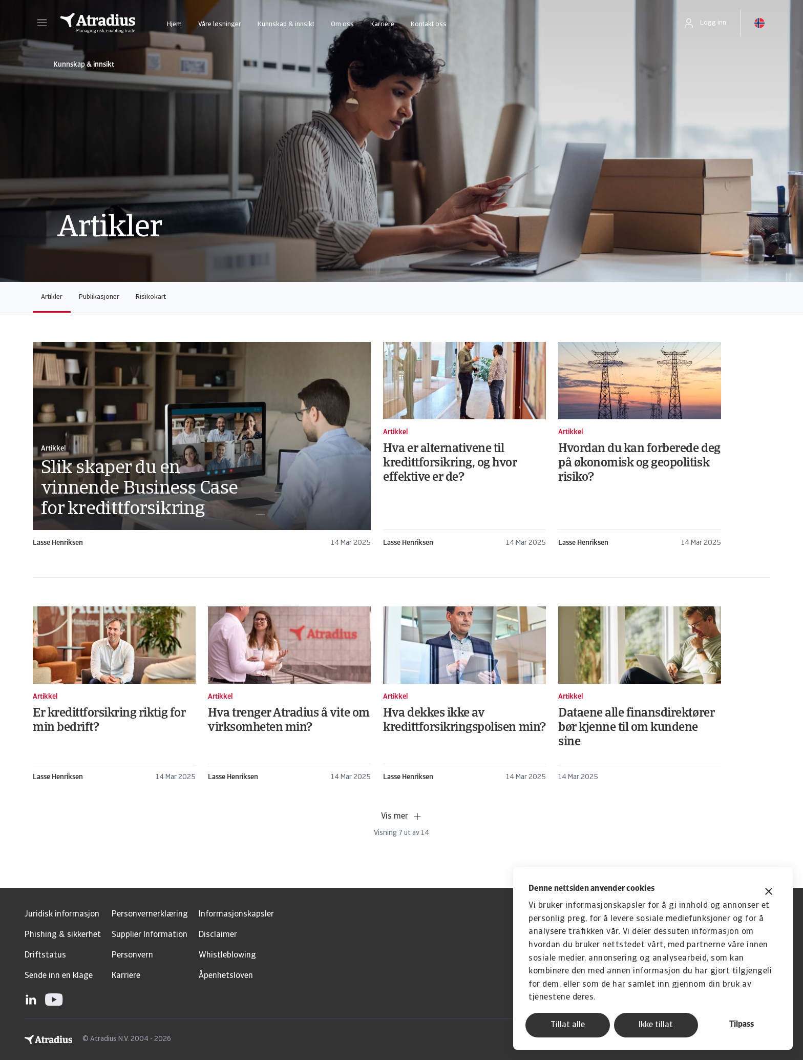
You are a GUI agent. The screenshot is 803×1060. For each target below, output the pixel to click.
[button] (42, 23)
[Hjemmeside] (97, 23)
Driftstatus (45, 955)
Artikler (51, 297)
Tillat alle (568, 1025)
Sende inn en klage (59, 976)
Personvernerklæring (150, 914)
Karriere (382, 24)
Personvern (132, 955)
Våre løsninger (219, 24)
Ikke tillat (656, 1025)
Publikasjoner (99, 297)
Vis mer (401, 816)
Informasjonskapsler (236, 914)
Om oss (342, 24)
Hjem (174, 24)
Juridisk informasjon (62, 914)
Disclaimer (218, 935)
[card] (202, 445)
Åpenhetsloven (226, 976)
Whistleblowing (227, 955)
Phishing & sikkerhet (63, 935)
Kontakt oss (429, 24)
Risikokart (151, 297)
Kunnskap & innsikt (286, 24)
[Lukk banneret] (768, 893)
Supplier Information (149, 935)
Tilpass (741, 1025)
